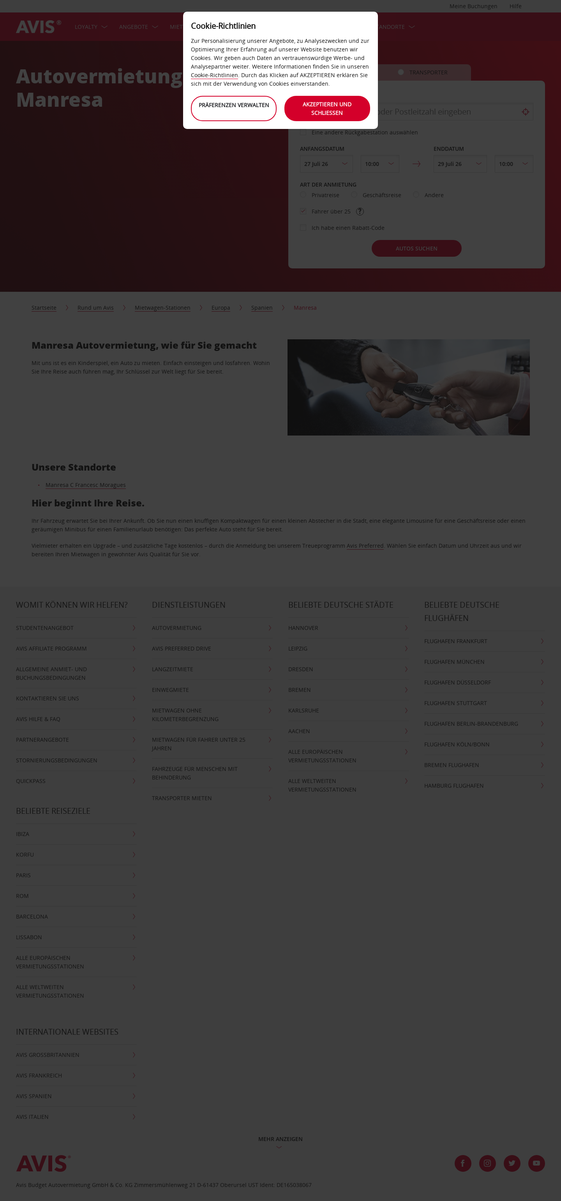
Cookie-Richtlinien (214, 75)
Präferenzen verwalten (234, 105)
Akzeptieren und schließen (327, 108)
